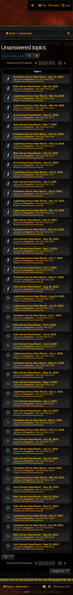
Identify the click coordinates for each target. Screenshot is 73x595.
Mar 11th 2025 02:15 (45, 413)
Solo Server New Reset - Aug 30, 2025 (35, 286)
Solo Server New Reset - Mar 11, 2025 (35, 410)
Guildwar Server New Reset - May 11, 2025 (38, 363)
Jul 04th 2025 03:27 (44, 327)
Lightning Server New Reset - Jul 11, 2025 (38, 305)
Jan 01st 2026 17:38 (45, 184)
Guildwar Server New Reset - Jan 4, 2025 (37, 467)
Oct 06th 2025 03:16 (45, 261)
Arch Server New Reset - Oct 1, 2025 (35, 267)
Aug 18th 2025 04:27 (45, 299)
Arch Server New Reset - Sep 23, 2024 (36, 544)
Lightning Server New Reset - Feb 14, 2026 (38, 143)
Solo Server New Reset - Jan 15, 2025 (35, 458)
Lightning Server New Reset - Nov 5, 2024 (38, 515)
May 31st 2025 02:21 (45, 356)
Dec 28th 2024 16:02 (45, 480)
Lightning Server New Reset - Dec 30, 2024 (38, 477)
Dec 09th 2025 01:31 (45, 213)
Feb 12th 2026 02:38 (45, 146)
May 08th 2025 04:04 (45, 375)
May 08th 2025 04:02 (45, 385)
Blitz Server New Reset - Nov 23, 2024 (35, 496)
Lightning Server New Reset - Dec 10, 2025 (38, 200)
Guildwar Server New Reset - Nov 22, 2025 (38, 229)
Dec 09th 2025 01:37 (45, 203)
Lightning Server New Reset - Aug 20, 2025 (38, 296)
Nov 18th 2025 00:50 (45, 241)
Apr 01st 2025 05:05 (45, 394)
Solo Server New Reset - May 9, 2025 (35, 382)
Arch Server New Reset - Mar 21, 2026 (35, 115)
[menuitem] (66, 5)
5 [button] (53, 63)
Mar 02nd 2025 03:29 (45, 423)
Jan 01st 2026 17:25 (45, 194)
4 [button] (50, 63)
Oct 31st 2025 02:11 (45, 251)
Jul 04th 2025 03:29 (44, 308)
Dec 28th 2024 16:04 (45, 470)
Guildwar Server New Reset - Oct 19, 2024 (38, 525)
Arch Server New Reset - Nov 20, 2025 (36, 239)
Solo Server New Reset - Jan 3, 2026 (35, 181)
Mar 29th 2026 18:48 (45, 89)
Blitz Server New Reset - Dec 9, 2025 (35, 219)
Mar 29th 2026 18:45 (45, 98)
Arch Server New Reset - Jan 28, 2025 (35, 439)
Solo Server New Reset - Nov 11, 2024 (35, 506)
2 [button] (43, 63)
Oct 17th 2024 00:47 (45, 528)
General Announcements (32, 81)
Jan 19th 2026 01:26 (45, 165)
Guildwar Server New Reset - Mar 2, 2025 (37, 420)
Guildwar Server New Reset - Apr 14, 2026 (38, 76)
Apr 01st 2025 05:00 (45, 404)
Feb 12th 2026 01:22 (45, 156)
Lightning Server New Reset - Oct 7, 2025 (37, 258)
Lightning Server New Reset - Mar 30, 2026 (38, 95)
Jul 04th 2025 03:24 (44, 337)
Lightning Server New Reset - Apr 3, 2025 (37, 391)
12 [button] (60, 63)
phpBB (26, 592)
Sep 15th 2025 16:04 (45, 280)
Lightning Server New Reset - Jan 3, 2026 (38, 172)
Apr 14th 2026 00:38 (45, 79)
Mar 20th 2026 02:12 (45, 117)
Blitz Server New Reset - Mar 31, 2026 (35, 86)
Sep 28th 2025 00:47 (45, 270)
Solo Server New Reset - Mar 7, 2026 (35, 124)
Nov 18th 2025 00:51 (45, 232)
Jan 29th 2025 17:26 (45, 442)
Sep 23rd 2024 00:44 (45, 537)
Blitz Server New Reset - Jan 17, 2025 (35, 448)
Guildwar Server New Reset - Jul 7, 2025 (37, 315)
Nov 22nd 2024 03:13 (45, 499)
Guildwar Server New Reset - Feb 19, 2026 (38, 134)
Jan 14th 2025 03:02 (45, 461)
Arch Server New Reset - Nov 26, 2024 (36, 487)
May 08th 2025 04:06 (45, 365)
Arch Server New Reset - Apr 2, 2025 (35, 401)
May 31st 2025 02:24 (45, 346)
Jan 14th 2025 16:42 (45, 451)
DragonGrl (29, 79)
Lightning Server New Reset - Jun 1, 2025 (38, 353)
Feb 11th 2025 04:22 (45, 432)
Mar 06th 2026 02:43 (45, 127)
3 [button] (46, 63)
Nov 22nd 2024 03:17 (45, 489)
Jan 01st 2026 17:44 (45, 175)
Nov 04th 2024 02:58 (45, 518)
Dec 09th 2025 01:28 (45, 222)
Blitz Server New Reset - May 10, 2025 (35, 372)
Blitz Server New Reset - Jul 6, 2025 (34, 324)
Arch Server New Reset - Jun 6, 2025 (35, 343)
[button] (35, 63)
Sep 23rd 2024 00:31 (45, 547)
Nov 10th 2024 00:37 (45, 509)
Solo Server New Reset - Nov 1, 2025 (35, 248)
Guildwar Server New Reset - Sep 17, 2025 (38, 277)
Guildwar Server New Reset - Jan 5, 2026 (37, 191)
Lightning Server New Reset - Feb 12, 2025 (38, 429)
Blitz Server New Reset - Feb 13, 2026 (35, 153)
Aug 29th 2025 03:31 (45, 289)
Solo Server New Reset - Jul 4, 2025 (34, 334)
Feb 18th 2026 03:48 (45, 137)
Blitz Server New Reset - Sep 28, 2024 (35, 534)
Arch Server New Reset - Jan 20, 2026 (35, 162)
